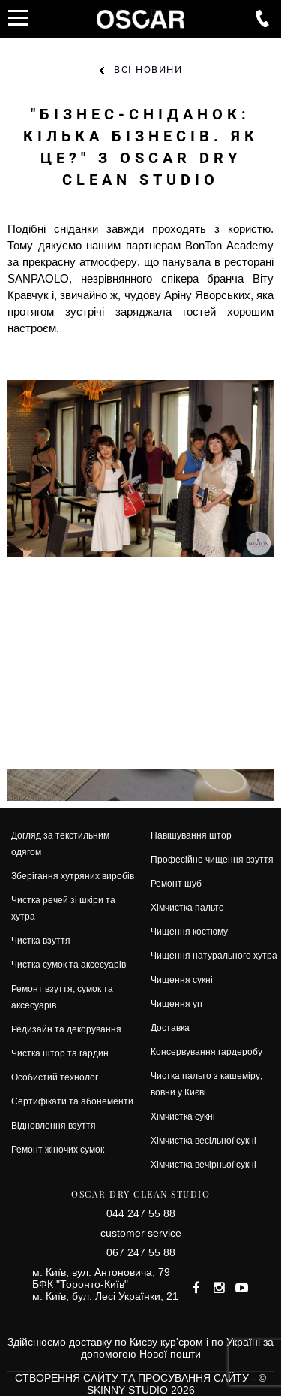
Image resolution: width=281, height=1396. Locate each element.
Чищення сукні (182, 979)
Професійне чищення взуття (212, 859)
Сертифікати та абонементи (72, 1101)
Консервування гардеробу (206, 1051)
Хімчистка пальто (187, 907)
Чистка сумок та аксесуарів (68, 964)
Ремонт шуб (176, 883)
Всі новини (148, 69)
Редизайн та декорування (66, 1029)
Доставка (170, 1027)
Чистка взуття (40, 940)
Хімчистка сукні (183, 1116)
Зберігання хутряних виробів (72, 875)
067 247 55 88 (140, 1252)
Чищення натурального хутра (214, 955)
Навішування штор (191, 835)
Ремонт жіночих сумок (57, 1149)
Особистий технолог (54, 1077)
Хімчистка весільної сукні (203, 1140)
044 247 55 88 (140, 1213)
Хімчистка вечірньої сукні (203, 1164)
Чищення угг (177, 1003)
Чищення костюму (189, 931)
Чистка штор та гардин (60, 1053)
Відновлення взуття (53, 1125)
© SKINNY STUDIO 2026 (177, 1384)
